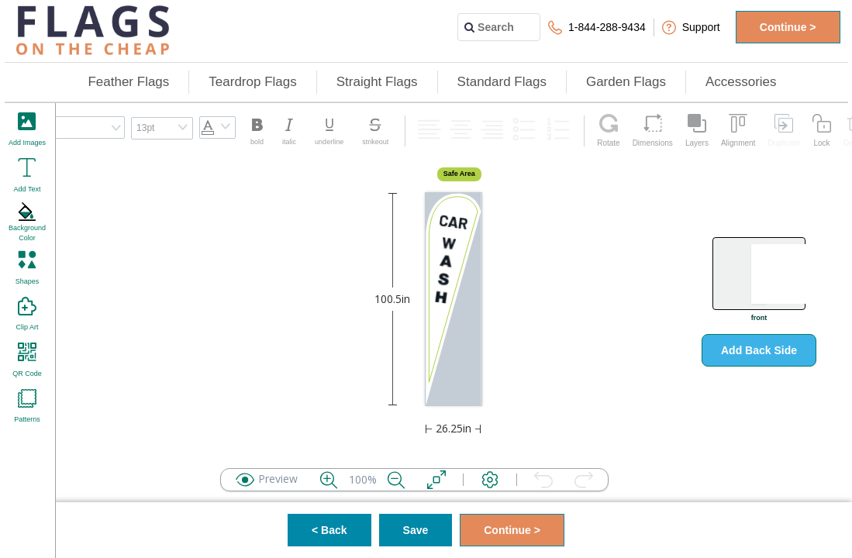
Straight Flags (377, 81)
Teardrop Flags (252, 81)
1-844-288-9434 (597, 27)
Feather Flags (128, 81)
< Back (329, 530)
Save (416, 530)
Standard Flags (502, 81)
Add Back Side (759, 350)
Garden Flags (626, 81)
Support (691, 27)
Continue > (788, 27)
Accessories (741, 81)
